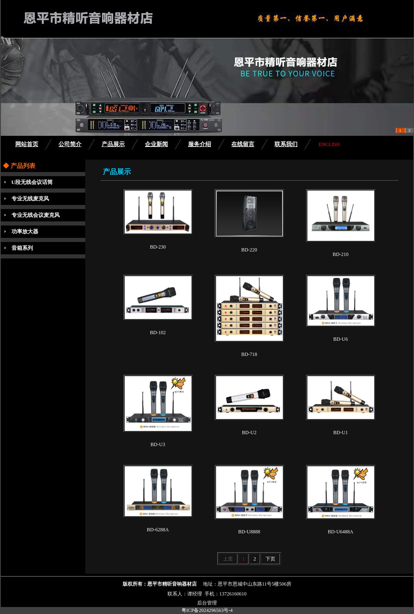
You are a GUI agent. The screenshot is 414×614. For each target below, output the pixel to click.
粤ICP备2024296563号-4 (207, 610)
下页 (270, 559)
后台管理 (207, 603)
